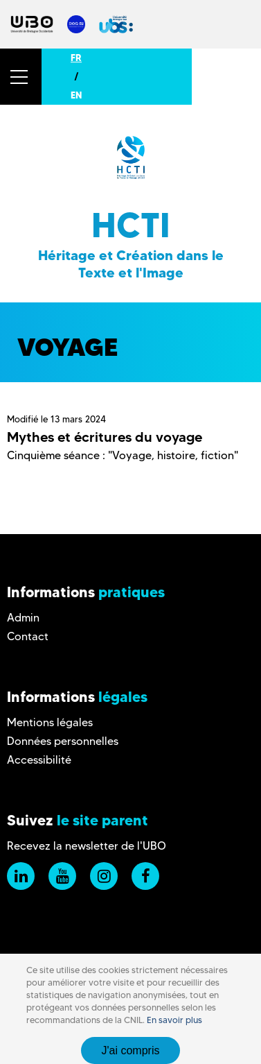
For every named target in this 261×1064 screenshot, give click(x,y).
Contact (27, 636)
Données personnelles (62, 741)
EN (76, 95)
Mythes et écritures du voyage (104, 437)
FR (76, 57)
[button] (21, 77)
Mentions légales (50, 722)
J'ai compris (131, 1050)
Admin (23, 617)
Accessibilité (39, 759)
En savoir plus (174, 1020)
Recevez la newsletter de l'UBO (86, 845)
